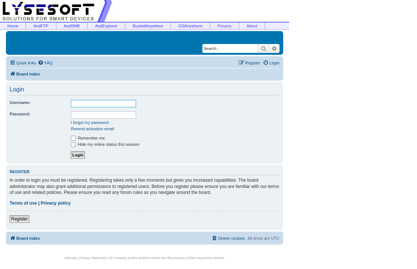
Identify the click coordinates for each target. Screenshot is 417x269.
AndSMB (72, 26)
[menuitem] (45, 62)
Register (19, 219)
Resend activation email (92, 129)
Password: (20, 114)
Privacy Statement (92, 258)
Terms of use (23, 203)
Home (12, 26)
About (251, 26)
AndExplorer (106, 26)
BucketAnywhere (148, 26)
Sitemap (70, 258)
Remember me (88, 138)
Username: (20, 102)
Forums (224, 26)
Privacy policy (56, 203)
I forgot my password (90, 122)
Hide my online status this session (105, 144)
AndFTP (40, 26)
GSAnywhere (190, 26)
